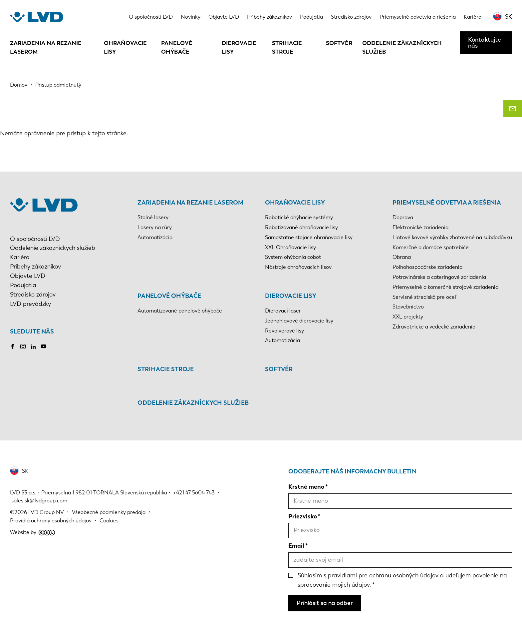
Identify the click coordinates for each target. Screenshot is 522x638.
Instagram (23, 346)
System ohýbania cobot (293, 257)
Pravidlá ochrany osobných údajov (51, 520)
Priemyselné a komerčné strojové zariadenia (445, 287)
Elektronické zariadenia (420, 227)
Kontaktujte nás (484, 42)
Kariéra (472, 17)
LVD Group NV (46, 512)
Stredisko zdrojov (351, 17)
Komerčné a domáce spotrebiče (430, 247)
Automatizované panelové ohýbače (179, 311)
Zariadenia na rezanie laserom (46, 47)
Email (296, 545)
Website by (32, 532)
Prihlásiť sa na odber (325, 603)
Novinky (190, 17)
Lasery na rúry (154, 227)
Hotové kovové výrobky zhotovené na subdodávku (452, 237)
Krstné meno (306, 486)
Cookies (109, 520)
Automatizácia (154, 237)
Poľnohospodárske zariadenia (427, 267)
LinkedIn (33, 346)
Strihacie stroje (287, 47)
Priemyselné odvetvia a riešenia (418, 17)
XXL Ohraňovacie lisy (290, 247)
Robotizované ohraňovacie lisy (301, 227)
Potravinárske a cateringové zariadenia (439, 277)
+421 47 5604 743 (194, 492)
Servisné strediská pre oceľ (424, 297)
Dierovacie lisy (239, 47)
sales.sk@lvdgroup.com (39, 500)
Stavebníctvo (408, 307)
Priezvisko (302, 516)
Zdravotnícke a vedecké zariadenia (433, 326)
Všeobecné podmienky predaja (108, 512)
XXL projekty (407, 317)
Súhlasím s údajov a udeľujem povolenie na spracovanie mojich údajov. (402, 580)
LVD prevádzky (30, 304)
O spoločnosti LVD (151, 17)
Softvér (339, 43)
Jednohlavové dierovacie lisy (299, 321)
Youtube (43, 346)
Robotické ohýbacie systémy (299, 217)
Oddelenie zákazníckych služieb (402, 47)
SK (508, 16)
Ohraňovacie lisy (125, 47)
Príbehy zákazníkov (269, 17)
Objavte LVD (223, 17)
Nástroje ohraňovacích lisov (298, 267)
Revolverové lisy (284, 330)
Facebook (12, 346)
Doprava (402, 217)
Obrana (401, 257)
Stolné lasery (152, 217)
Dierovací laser (283, 311)
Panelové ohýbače (176, 47)
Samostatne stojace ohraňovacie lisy (309, 237)
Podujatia (311, 17)
